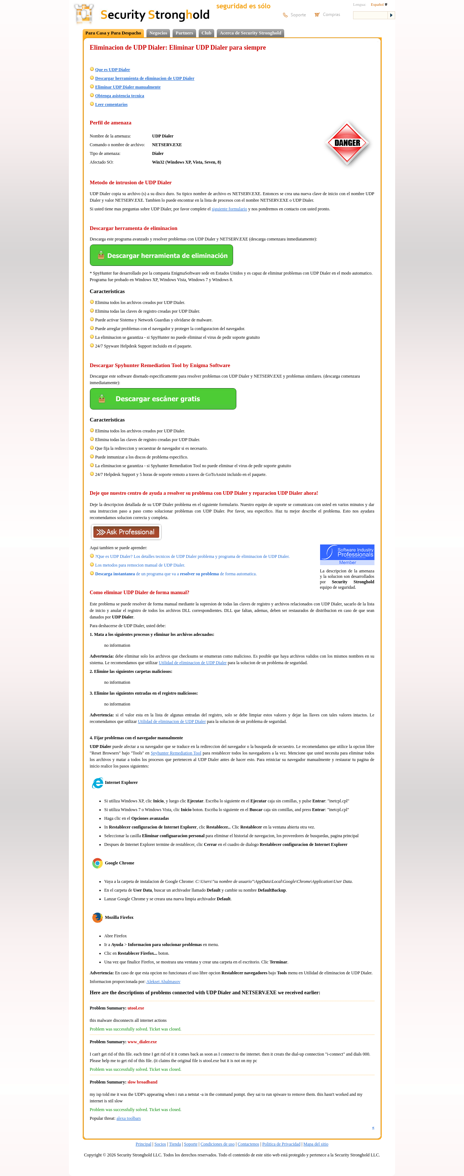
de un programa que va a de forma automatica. (176, 573)
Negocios (158, 33)
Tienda (175, 1144)
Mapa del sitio (315, 1144)
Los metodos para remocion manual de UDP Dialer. (140, 565)
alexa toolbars (128, 1118)
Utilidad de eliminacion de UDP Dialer (193, 662)
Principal (143, 1144)
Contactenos (248, 1144)
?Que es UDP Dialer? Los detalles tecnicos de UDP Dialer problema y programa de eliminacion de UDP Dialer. (192, 556)
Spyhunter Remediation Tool (176, 753)
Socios (160, 1144)
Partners (184, 33)
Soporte (190, 1144)
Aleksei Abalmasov (163, 981)
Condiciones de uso (217, 1144)
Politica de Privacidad (281, 1144)
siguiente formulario (229, 208)
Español (379, 4)
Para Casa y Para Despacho (113, 33)
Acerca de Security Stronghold (250, 33)
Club (206, 33)
